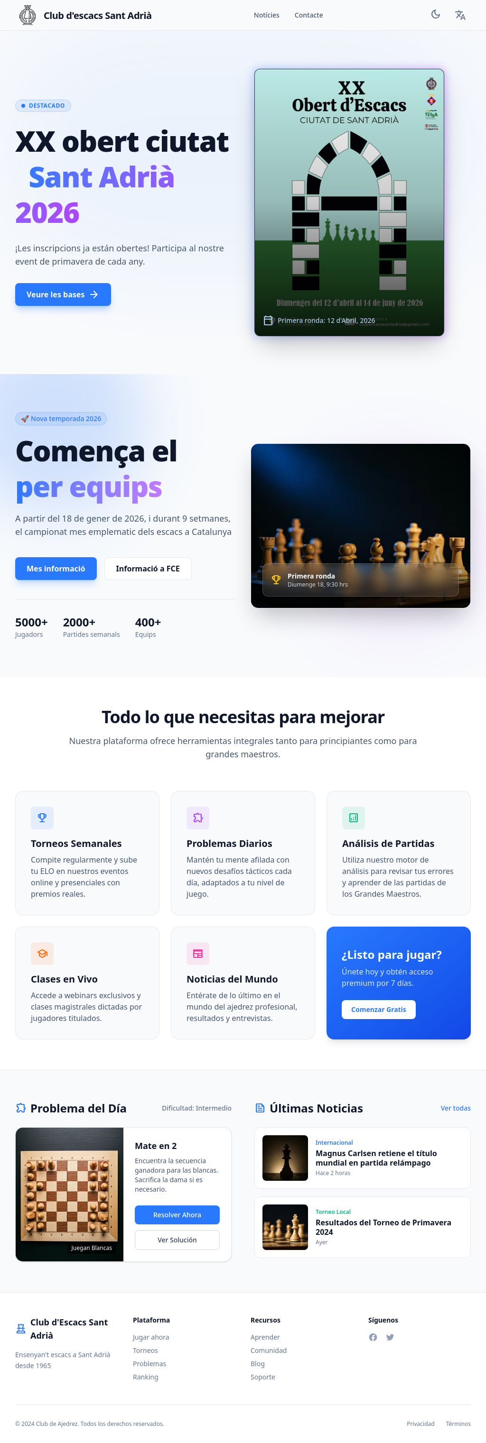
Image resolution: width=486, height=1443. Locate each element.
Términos (458, 1424)
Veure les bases (63, 294)
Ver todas (456, 1107)
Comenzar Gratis (378, 1009)
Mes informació (56, 568)
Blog (258, 1363)
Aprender (265, 1337)
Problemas (149, 1363)
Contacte (309, 14)
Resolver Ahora (177, 1214)
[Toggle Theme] (435, 15)
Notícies (267, 14)
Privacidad (421, 1424)
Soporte (263, 1376)
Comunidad (269, 1350)
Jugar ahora (151, 1337)
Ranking (146, 1376)
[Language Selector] (460, 15)
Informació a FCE (148, 568)
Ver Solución (177, 1239)
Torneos (145, 1350)
